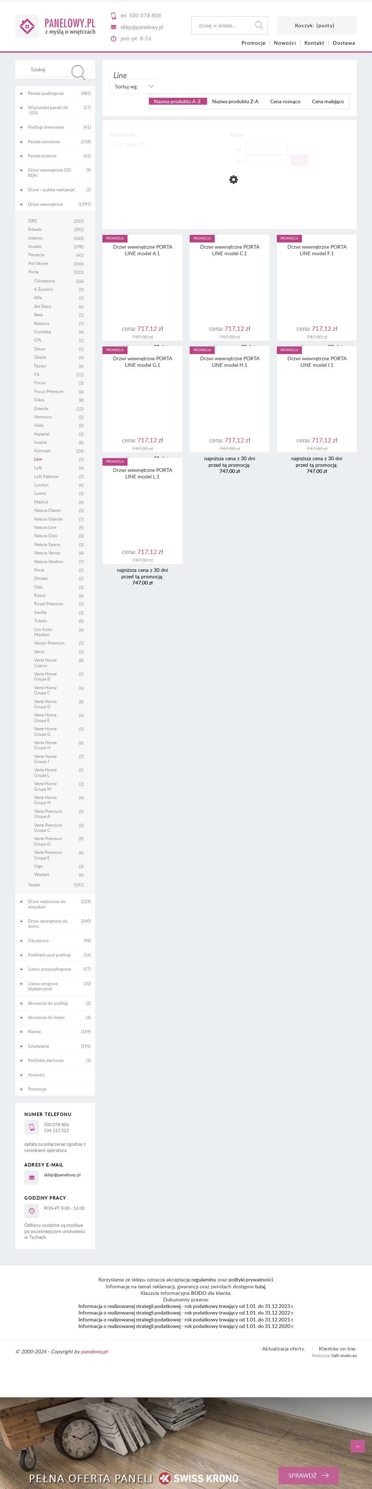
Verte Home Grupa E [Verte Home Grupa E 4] (45, 717)
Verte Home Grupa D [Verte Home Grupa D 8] (45, 704)
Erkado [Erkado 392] (35, 229)
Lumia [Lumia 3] (40, 492)
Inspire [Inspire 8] (40, 442)
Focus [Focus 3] (39, 382)
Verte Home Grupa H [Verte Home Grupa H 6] (45, 745)
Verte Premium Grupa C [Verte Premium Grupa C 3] (48, 827)
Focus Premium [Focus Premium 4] (49, 391)
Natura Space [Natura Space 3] (47, 544)
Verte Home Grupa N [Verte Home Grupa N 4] (45, 800)
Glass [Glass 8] (39, 399)
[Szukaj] (79, 72)
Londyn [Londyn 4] (41, 484)
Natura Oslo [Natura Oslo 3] (45, 535)
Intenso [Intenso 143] (35, 237)
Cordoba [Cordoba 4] (42, 331)
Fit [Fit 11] (36, 374)
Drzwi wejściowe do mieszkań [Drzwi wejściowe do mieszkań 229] (47, 903)
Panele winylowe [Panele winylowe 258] (44, 141)
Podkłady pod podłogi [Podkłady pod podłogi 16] (49, 955)
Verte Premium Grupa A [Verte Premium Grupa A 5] (48, 813)
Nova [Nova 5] (39, 569)
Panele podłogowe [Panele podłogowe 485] (46, 93)
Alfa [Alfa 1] (38, 297)
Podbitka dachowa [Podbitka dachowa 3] (46, 1060)
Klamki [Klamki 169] (34, 1031)
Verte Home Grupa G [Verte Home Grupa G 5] (45, 731)
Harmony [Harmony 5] (43, 416)
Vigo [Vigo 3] (38, 865)
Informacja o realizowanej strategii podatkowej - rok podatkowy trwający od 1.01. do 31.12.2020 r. (186, 1326)
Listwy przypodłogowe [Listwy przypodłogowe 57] (49, 969)
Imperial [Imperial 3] (41, 433)
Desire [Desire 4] (40, 357)
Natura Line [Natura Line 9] (45, 527)
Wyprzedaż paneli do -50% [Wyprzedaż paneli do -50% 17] (48, 109)
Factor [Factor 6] (40, 365)
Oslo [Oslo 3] (38, 586)
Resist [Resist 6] (39, 595)
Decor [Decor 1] (40, 348)
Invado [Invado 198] (34, 246)
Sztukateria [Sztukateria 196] (38, 1046)
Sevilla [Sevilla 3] (40, 612)
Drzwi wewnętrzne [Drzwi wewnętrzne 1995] (45, 204)
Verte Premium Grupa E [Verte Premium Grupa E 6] (48, 855)
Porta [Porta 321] (33, 271)
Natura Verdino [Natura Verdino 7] (48, 561)
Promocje (37, 1089)
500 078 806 (145, 15)
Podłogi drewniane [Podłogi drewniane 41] (46, 127)
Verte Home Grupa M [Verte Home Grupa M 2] (45, 786)
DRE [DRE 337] (32, 220)
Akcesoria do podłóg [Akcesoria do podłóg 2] (48, 1003)
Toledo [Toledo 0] (40, 620)
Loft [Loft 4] (38, 467)
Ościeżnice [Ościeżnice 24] (44, 280)
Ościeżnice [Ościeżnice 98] (38, 940)
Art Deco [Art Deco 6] (42, 306)
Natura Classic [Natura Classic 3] (47, 510)
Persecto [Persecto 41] (36, 254)
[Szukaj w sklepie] (56, 69)
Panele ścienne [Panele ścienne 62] (42, 155)
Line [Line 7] (38, 459)
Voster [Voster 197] (34, 884)
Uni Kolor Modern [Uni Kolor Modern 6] (43, 632)
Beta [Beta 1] (38, 314)
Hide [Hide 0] (38, 425)
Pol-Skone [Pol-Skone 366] (38, 263)
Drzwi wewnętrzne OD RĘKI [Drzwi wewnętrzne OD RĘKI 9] (49, 172)
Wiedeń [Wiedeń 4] (41, 874)
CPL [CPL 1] (38, 339)
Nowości (36, 1074)
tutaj (260, 1286)
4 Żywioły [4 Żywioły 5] (43, 289)
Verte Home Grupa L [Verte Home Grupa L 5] (45, 772)
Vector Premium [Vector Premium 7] (49, 642)
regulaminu (203, 1279)
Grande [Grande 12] (41, 408)
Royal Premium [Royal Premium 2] (48, 603)
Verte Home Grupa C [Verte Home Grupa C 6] (45, 690)
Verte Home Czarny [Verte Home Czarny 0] (45, 662)
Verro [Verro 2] (39, 651)
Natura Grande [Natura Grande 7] (48, 518)
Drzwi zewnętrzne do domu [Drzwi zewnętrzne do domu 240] (48, 923)
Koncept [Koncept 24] (42, 450)
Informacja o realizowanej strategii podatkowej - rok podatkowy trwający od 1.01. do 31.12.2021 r (185, 1319)
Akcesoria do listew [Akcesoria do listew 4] (46, 1017)
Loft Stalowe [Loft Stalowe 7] (46, 476)
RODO (198, 1292)
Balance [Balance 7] (41, 323)
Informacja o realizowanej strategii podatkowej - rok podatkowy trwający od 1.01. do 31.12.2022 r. (186, 1312)
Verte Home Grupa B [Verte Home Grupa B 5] (45, 676)
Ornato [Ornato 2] (41, 578)
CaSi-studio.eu (344, 1355)
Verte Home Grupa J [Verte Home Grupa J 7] (45, 759)
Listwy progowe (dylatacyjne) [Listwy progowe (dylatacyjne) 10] (43, 985)
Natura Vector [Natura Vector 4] (47, 552)
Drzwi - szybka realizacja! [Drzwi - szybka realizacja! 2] (51, 189)
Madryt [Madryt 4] (41, 501)
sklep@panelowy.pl (142, 27)
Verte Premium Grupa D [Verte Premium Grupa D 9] (48, 841)
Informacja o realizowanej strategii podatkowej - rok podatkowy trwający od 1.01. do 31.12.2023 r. (186, 1306)
